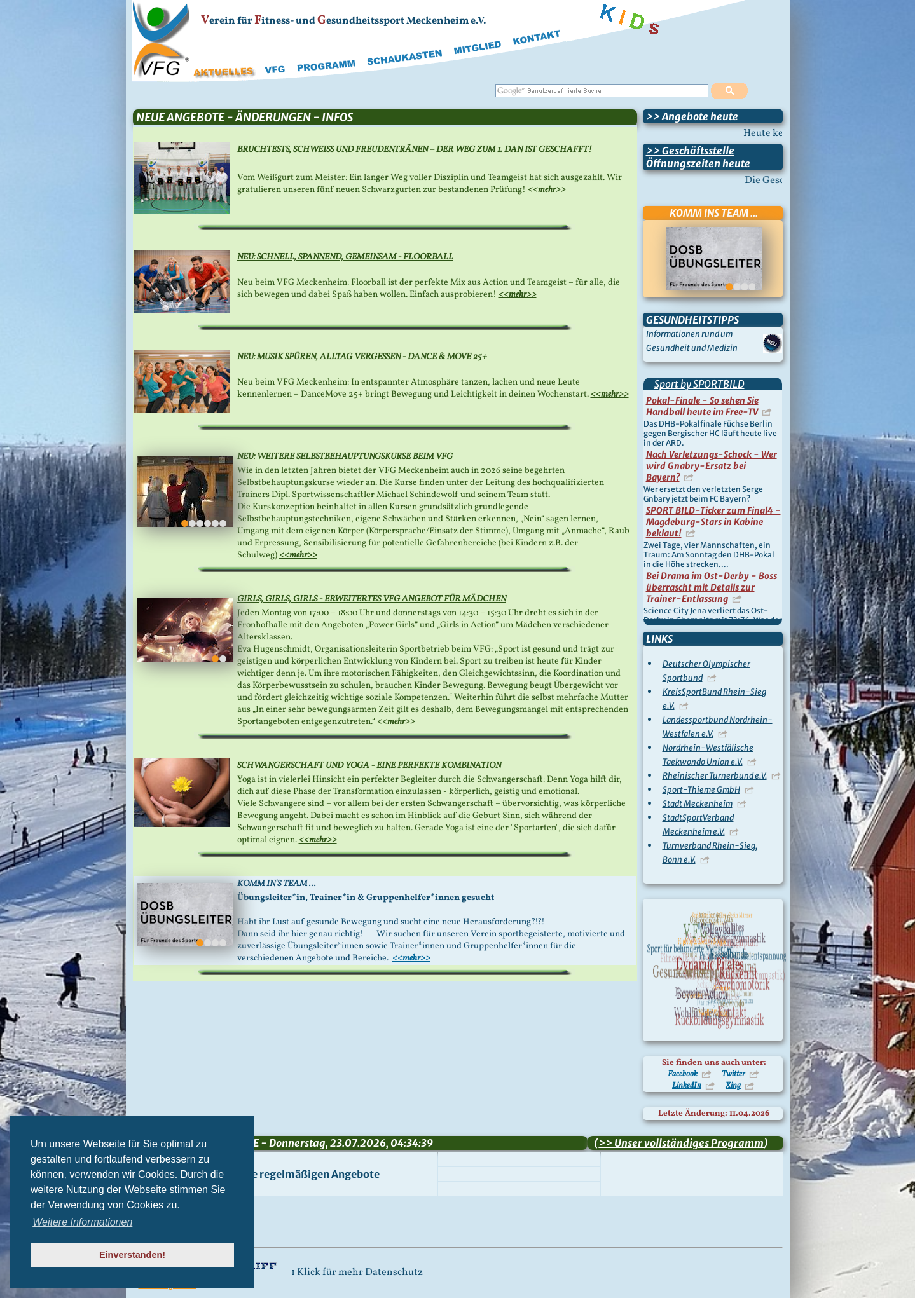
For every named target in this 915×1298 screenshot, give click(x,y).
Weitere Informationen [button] (82, 1222)
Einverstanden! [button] (132, 1255)
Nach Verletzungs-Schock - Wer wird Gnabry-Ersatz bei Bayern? (711, 466)
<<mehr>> (547, 190)
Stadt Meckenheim (698, 803)
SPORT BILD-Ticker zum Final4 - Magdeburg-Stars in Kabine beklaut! (713, 522)
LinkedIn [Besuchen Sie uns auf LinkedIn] (686, 1085)
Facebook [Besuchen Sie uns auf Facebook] (683, 1074)
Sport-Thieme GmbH (701, 789)
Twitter (733, 1074)
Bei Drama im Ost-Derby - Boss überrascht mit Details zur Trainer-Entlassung (711, 587)
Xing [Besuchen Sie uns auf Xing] (733, 1085)
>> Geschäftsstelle (690, 150)
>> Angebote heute (692, 116)
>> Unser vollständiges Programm (681, 1143)
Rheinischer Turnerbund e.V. (715, 775)
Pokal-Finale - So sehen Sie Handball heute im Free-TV (702, 406)
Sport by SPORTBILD (699, 384)
